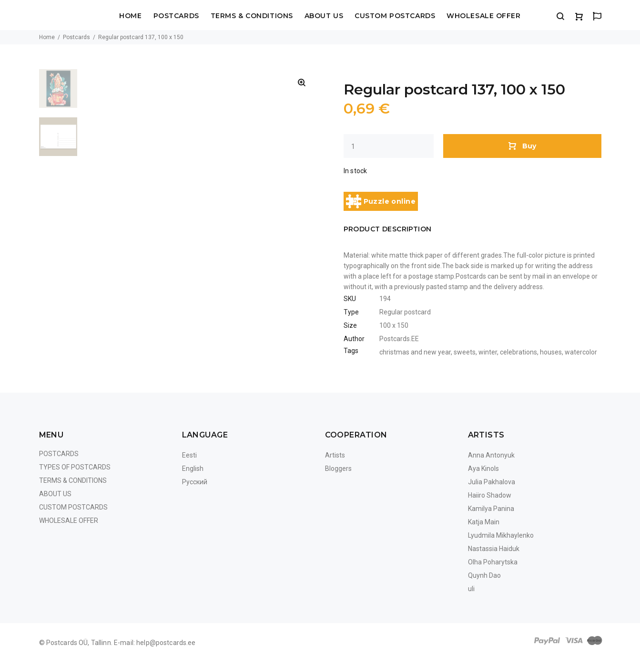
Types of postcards (75, 467)
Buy (522, 145)
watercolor (581, 352)
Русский (194, 482)
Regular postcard (405, 312)
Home (130, 16)
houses (551, 352)
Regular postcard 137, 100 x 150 (140, 37)
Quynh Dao (484, 575)
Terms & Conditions (252, 16)
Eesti (189, 455)
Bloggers (338, 468)
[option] (58, 93)
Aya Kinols (483, 468)
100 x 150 (393, 325)
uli (471, 589)
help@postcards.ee (165, 642)
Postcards (176, 16)
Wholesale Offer (483, 16)
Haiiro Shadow (489, 495)
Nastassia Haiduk (493, 548)
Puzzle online (381, 201)
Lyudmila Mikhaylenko (501, 535)
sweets (465, 352)
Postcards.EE (399, 339)
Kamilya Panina (491, 508)
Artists (335, 455)
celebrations (518, 352)
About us (324, 16)
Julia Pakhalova (491, 482)
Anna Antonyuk (491, 455)
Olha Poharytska (493, 562)
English (192, 468)
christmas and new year (415, 352)
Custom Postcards (395, 16)
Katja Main (483, 522)
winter (487, 352)
